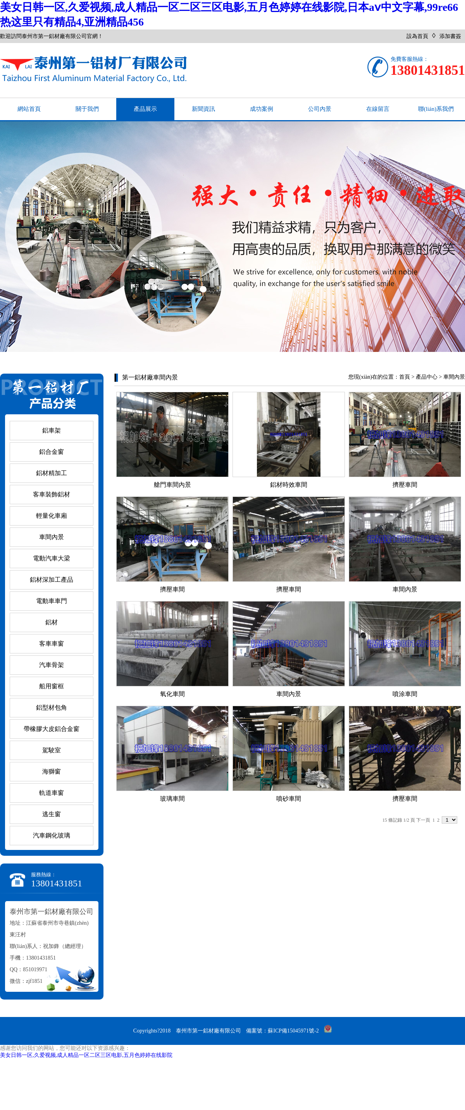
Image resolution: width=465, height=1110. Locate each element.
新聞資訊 (203, 109)
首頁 (404, 377)
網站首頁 (29, 109)
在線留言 (377, 109)
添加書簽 (450, 36)
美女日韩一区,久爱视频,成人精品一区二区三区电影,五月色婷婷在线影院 (86, 1055)
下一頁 (423, 820)
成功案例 (261, 109)
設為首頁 (417, 36)
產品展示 (145, 109)
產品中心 (426, 377)
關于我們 (87, 109)
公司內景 (319, 109)
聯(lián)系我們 (436, 109)
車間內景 (454, 377)
